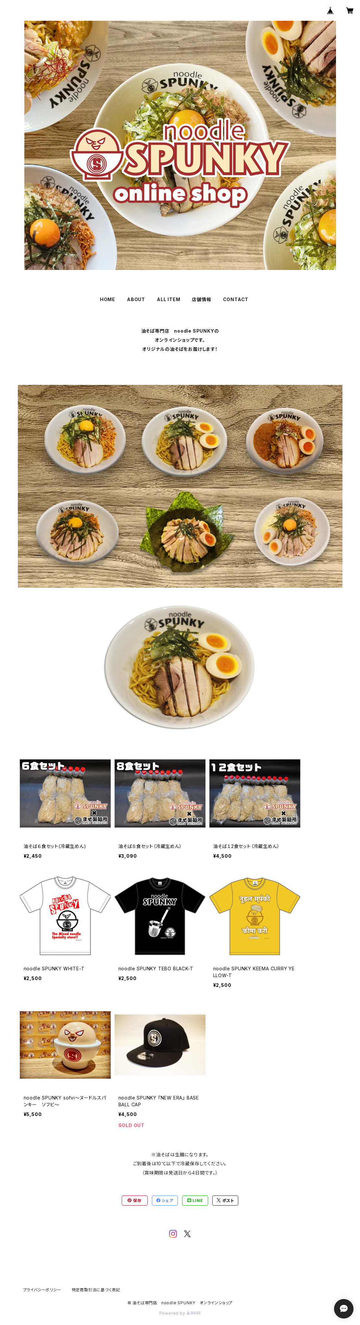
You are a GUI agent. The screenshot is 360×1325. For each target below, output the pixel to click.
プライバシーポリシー (42, 1289)
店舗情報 (201, 299)
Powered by (180, 1313)
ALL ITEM (168, 299)
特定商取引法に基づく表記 (96, 1289)
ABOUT (136, 299)
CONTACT (236, 299)
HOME (107, 299)
